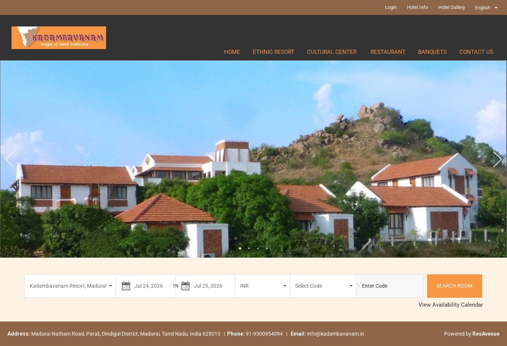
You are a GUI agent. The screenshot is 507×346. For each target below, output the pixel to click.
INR (244, 286)
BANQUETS (432, 52)
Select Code (308, 286)
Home (232, 52)
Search (454, 286)
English (482, 7)
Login (391, 7)
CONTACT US (476, 52)
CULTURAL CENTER (332, 52)
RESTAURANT (388, 52)
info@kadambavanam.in (335, 334)
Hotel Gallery (451, 7)
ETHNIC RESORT (273, 52)
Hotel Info (417, 7)
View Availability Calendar (451, 304)
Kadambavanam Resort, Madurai (68, 286)
